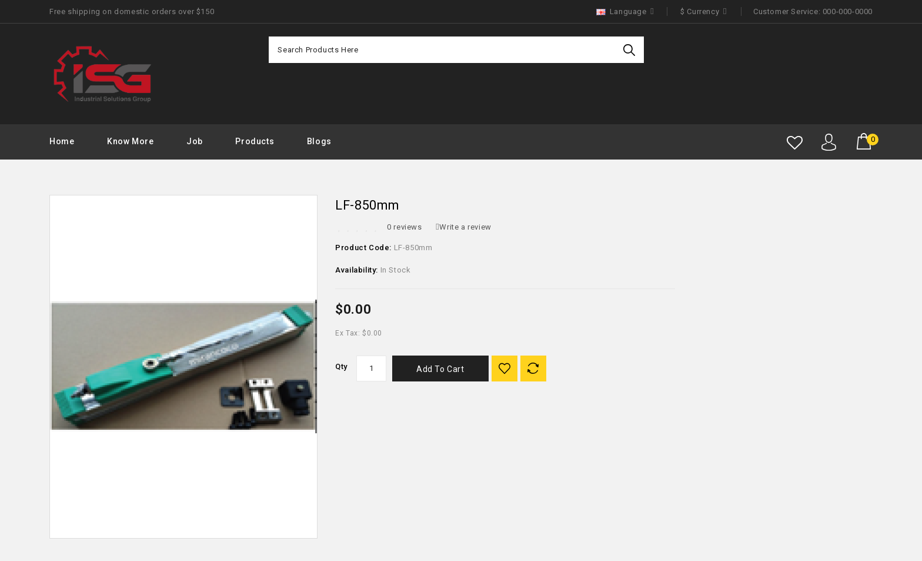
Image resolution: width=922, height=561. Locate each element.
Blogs (319, 141)
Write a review (464, 227)
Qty (341, 366)
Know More (130, 141)
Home (61, 141)
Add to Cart (440, 369)
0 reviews (404, 227)
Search (630, 49)
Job (194, 141)
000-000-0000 (848, 11)
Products (254, 141)
